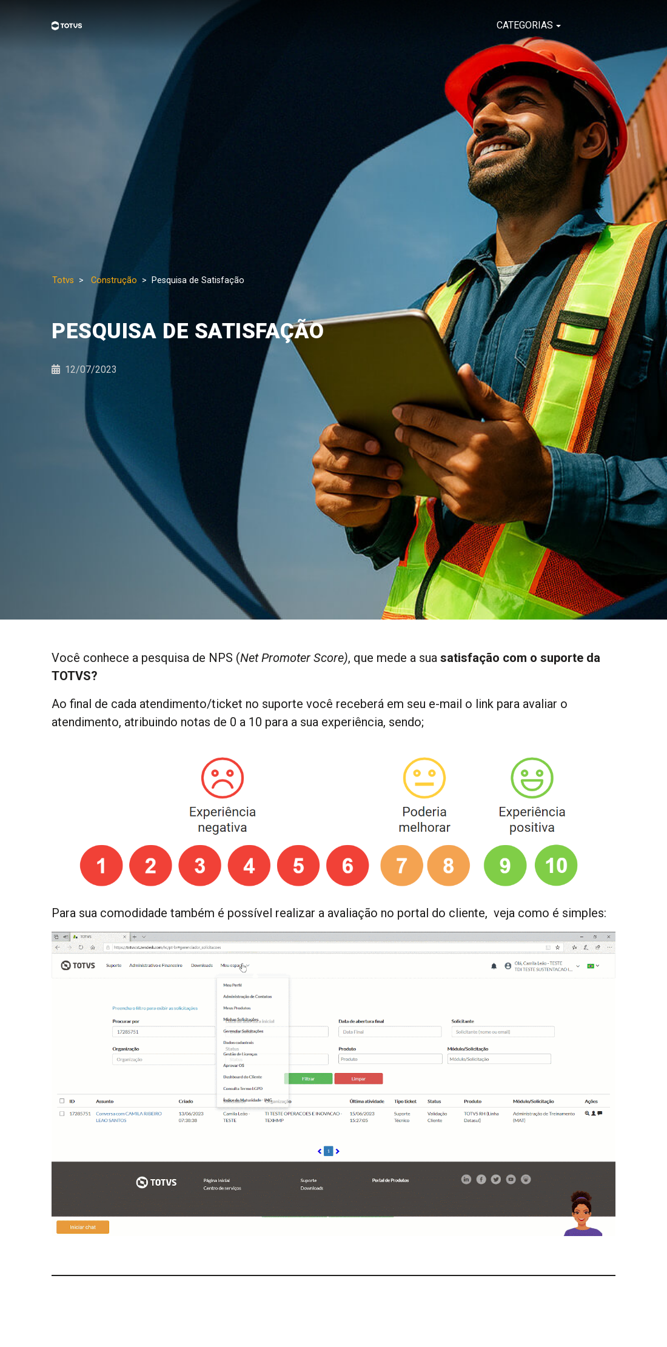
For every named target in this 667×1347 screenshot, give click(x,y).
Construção (114, 280)
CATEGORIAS (525, 25)
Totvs (63, 280)
